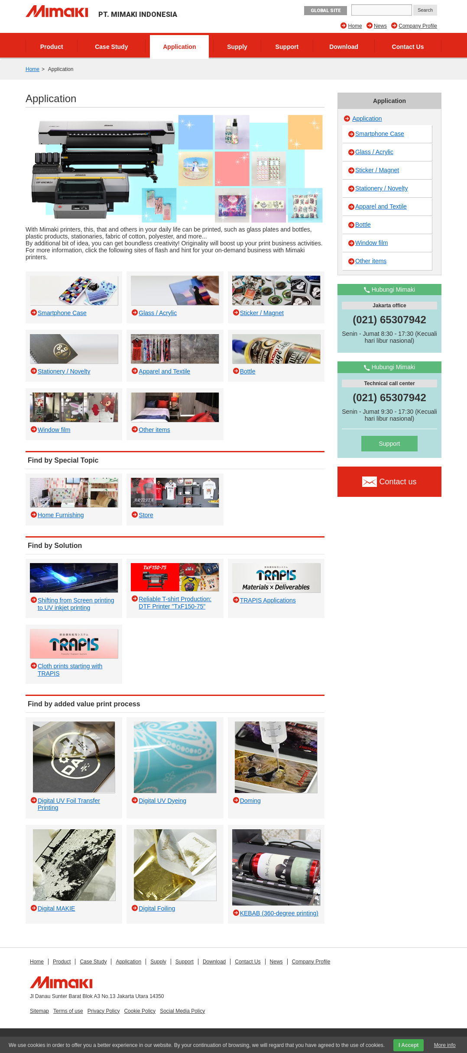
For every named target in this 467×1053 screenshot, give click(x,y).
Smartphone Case (379, 133)
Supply (237, 46)
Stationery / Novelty (381, 188)
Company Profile (418, 26)
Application (179, 46)
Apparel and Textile (381, 206)
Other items (370, 261)
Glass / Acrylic (374, 151)
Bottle (363, 224)
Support (287, 46)
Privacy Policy (104, 1011)
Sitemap (39, 1011)
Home (355, 26)
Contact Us (408, 46)
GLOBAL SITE (326, 10)
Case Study (111, 46)
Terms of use (68, 1011)
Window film (371, 242)
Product (51, 46)
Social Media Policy (182, 1011)
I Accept (408, 1045)
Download (343, 46)
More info (445, 1045)
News (380, 26)
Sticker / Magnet (377, 170)
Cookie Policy (140, 1011)
